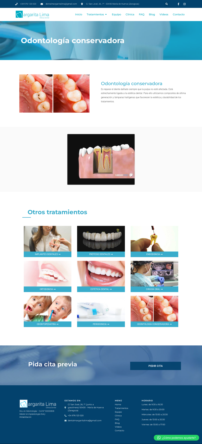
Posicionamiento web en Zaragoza (52, 439)
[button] (166, 4)
